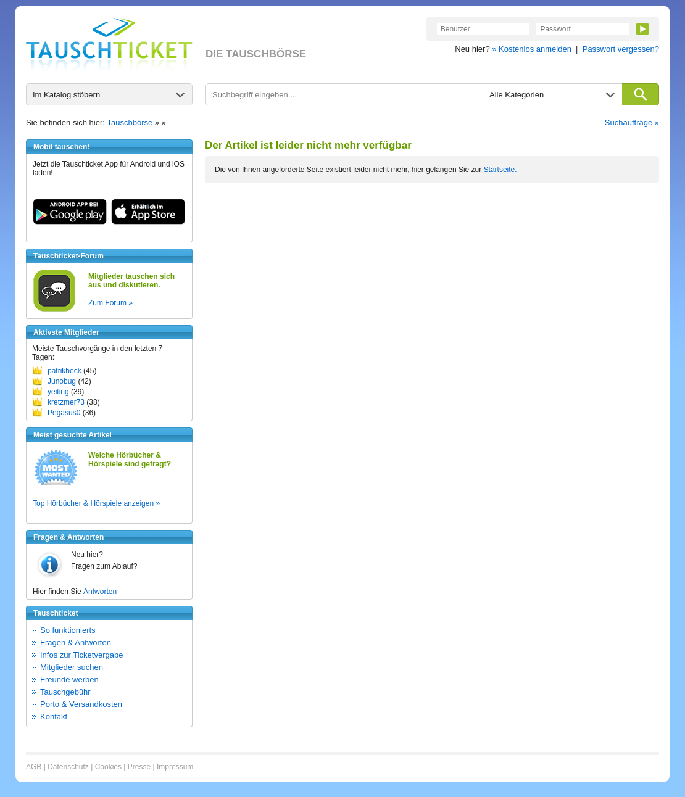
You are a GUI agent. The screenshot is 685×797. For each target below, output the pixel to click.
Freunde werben (69, 679)
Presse (139, 766)
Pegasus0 (64, 412)
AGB (33, 766)
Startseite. (500, 169)
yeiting (58, 391)
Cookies (108, 766)
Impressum (175, 766)
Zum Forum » (110, 303)
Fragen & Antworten (75, 642)
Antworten (100, 591)
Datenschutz (68, 766)
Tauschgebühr (65, 691)
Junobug (62, 381)
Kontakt (53, 716)
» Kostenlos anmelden (531, 49)
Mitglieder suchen (71, 667)
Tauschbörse (130, 122)
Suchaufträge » (632, 122)
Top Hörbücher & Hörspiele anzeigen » (96, 503)
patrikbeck (64, 370)
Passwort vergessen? (621, 49)
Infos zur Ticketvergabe (81, 654)
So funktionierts (68, 630)
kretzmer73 (66, 402)
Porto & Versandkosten (81, 704)
